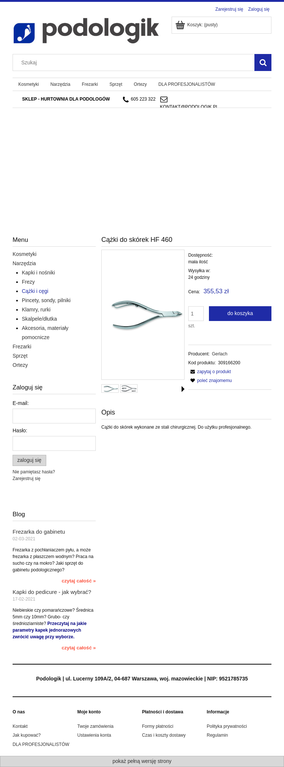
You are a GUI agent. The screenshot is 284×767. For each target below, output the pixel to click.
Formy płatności (157, 726)
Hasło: (20, 430)
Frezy (28, 282)
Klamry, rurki (36, 309)
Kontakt (20, 726)
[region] (142, 152)
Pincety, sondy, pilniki (46, 300)
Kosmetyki (25, 254)
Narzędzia (24, 263)
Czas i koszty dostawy (164, 735)
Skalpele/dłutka (39, 319)
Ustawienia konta (94, 735)
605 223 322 (139, 99)
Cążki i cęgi (35, 291)
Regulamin (217, 735)
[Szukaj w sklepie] (135, 62)
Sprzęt (20, 356)
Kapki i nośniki (38, 273)
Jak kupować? (27, 735)
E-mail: (21, 403)
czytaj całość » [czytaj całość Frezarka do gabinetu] (79, 581)
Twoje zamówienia (95, 726)
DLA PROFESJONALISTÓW (41, 744)
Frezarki (22, 346)
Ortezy (20, 365)
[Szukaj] (262, 62)
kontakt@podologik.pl (189, 106)
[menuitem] (29, 84)
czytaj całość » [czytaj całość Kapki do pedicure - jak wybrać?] (79, 648)
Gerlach (219, 354)
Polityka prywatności (227, 726)
